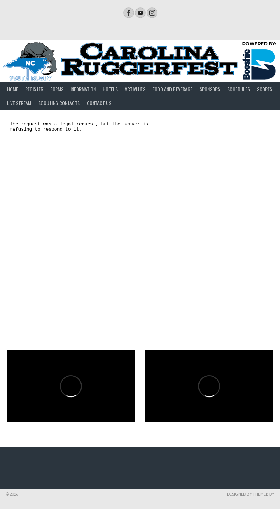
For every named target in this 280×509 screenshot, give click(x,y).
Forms (56, 89)
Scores (264, 89)
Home (12, 89)
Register (34, 89)
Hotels (110, 89)
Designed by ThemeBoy (250, 494)
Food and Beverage (172, 89)
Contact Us (99, 102)
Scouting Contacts (59, 102)
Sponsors (210, 89)
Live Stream (19, 102)
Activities (135, 89)
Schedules (238, 89)
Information (83, 89)
